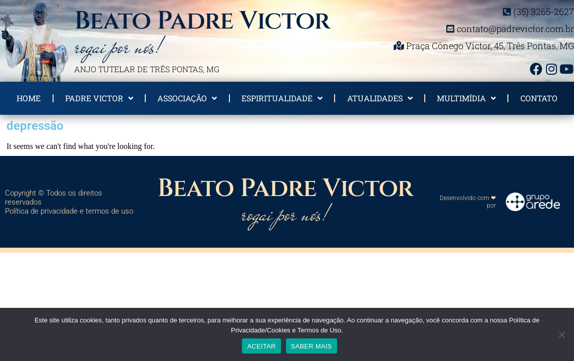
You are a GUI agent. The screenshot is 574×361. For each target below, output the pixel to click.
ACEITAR (261, 346)
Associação (187, 98)
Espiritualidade (282, 98)
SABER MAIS (311, 346)
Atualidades (380, 98)
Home (29, 98)
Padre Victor (99, 98)
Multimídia (466, 98)
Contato (538, 98)
